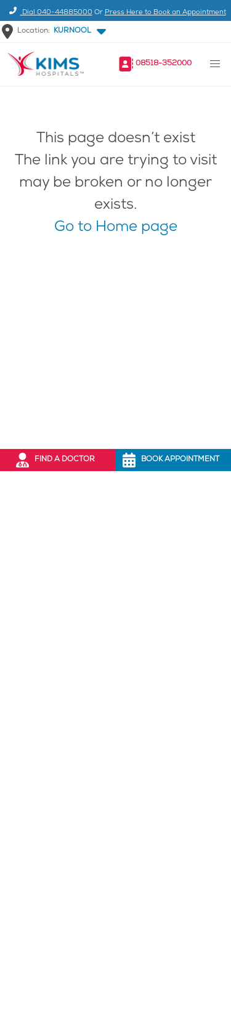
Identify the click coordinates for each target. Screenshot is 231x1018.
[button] (77, 31)
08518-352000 (164, 63)
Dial (49, 13)
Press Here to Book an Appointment (165, 13)
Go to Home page (115, 228)
